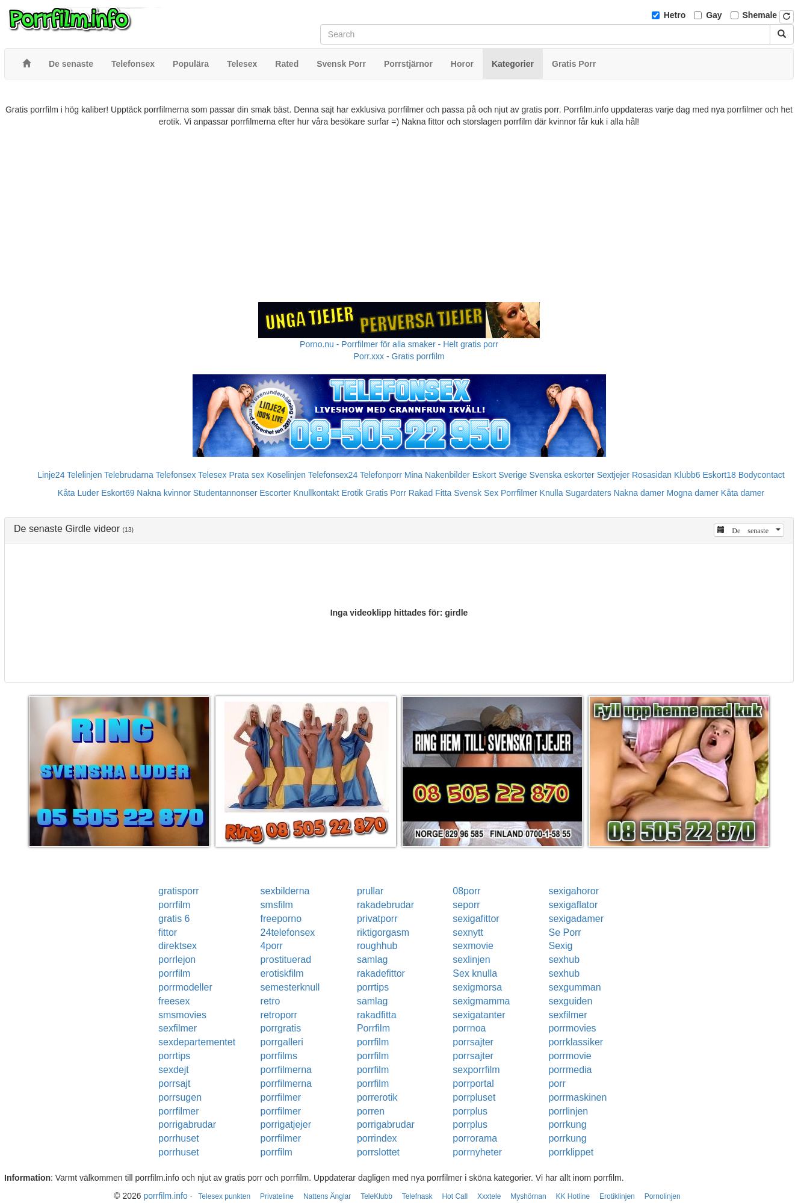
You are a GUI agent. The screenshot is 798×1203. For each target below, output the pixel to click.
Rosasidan (652, 475)
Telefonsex (175, 475)
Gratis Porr (385, 493)
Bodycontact (761, 475)
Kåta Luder (78, 493)
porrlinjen (568, 1111)
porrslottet (378, 1152)
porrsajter (473, 1042)
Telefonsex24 (333, 475)
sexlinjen (471, 959)
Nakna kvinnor (164, 493)
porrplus (470, 1111)
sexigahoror (573, 891)
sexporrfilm (476, 1070)
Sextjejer (613, 475)
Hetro (675, 15)
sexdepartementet (196, 1042)
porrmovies (572, 1028)
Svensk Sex (476, 493)
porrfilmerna (286, 1070)
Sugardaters (588, 493)
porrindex (377, 1138)
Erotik (352, 493)
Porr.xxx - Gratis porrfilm (399, 356)
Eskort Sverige (499, 475)
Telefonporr (381, 475)
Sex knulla (475, 973)
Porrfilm (373, 1028)
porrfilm (174, 905)
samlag (372, 959)
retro (270, 1001)
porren (371, 1111)
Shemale (760, 15)
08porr (466, 891)
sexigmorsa (477, 987)
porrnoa (469, 1028)
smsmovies (182, 1015)
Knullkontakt (316, 493)
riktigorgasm (383, 932)
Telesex (212, 475)
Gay (714, 15)
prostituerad (286, 959)
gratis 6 (174, 919)
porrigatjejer (286, 1124)
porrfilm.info (166, 1196)
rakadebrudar (385, 905)
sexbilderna (285, 891)
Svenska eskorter (562, 475)
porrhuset (178, 1138)
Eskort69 (117, 493)
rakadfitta (377, 1015)
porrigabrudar (187, 1124)
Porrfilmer (519, 493)
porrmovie (569, 1056)
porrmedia (570, 1070)
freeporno (281, 919)
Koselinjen (286, 475)
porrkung (567, 1124)
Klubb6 (687, 475)
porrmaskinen (577, 1097)
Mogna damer (693, 493)
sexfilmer (567, 1015)
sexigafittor (476, 919)
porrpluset (474, 1097)
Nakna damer (639, 493)
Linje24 (50, 475)
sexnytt (468, 932)
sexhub (564, 959)
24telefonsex (288, 932)
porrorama (475, 1138)
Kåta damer (742, 493)
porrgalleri (282, 1042)
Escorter (275, 493)
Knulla (551, 493)
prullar (370, 891)
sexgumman (574, 987)
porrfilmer (281, 1097)
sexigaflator (573, 905)
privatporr (377, 919)
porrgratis (281, 1028)
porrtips (373, 987)
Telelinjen (84, 475)
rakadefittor (381, 973)
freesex (174, 1001)
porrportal (473, 1083)
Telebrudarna (128, 475)
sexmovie (473, 946)
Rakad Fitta (430, 493)
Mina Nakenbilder (437, 475)
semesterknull (290, 987)
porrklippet (570, 1152)
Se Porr (564, 932)
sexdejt (173, 1070)
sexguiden (570, 1001)
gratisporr (178, 891)
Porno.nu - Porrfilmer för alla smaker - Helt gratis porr (399, 344)
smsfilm (277, 905)
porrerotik (377, 1097)
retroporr (279, 1015)
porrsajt (174, 1083)
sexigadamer (576, 919)
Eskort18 (719, 475)
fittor (167, 932)
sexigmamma (481, 1001)
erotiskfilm (282, 973)
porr (556, 1083)
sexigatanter (479, 1015)
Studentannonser (225, 493)
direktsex (177, 946)
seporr (466, 905)
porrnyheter (477, 1152)
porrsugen (180, 1097)
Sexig (560, 946)
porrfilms (279, 1056)
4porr (272, 946)
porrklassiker (575, 1042)
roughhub (377, 946)
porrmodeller (185, 987)
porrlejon (177, 959)
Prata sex (246, 475)
